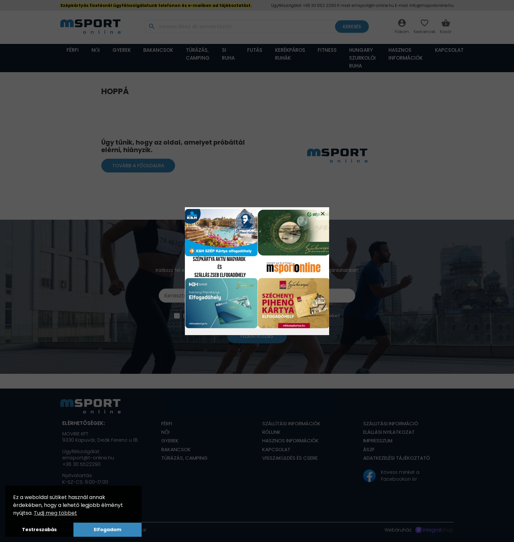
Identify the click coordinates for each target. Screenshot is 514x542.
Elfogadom (107, 529)
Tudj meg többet (55, 513)
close (323, 214)
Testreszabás (39, 529)
